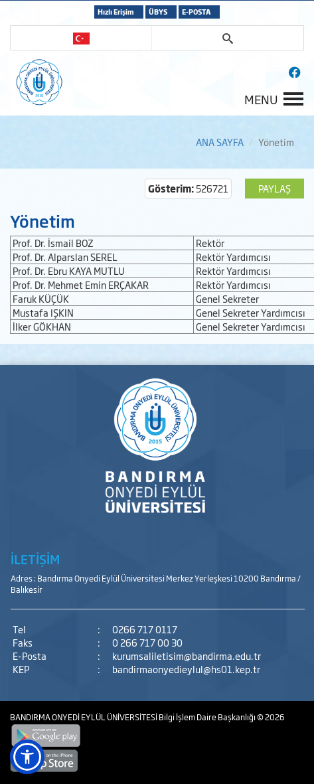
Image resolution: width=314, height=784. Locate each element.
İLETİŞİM (35, 559)
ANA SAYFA (220, 142)
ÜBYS (158, 12)
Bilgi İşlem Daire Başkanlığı (208, 717)
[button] (27, 757)
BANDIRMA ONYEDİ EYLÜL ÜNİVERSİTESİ (84, 717)
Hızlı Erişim (116, 12)
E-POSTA (196, 12)
